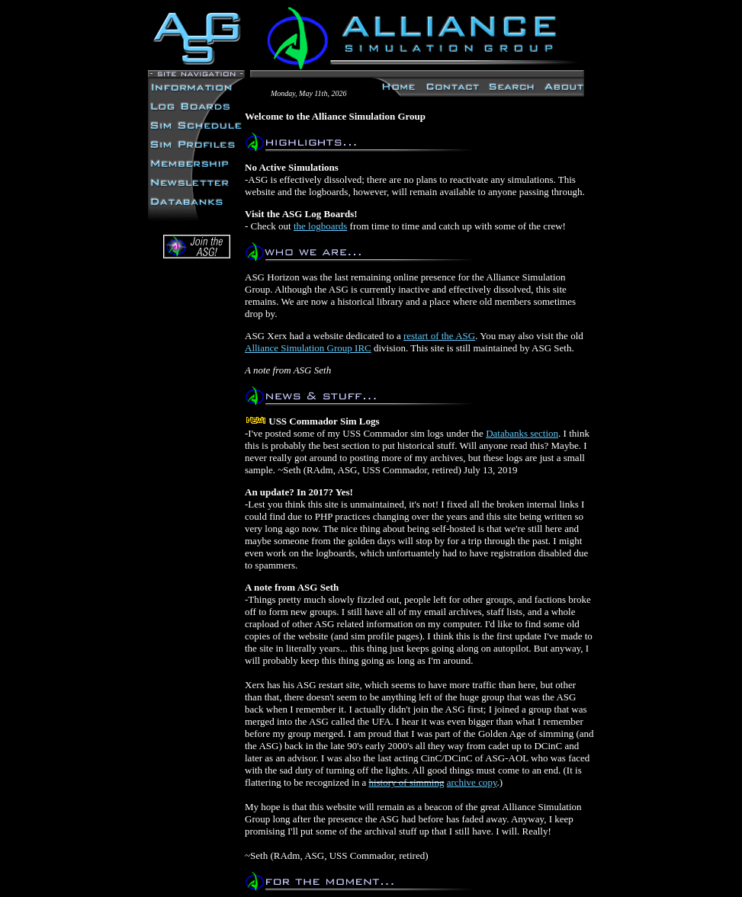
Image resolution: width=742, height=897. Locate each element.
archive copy (472, 782)
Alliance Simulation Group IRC (308, 348)
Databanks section (522, 433)
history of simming (406, 782)
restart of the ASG (439, 335)
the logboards (320, 226)
